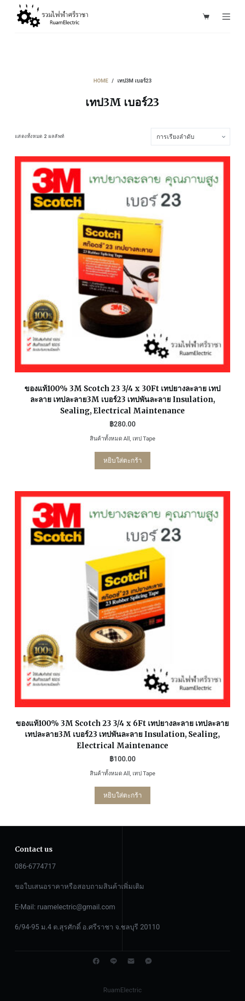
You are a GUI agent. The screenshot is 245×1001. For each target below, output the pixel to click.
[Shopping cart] (206, 16)
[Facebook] (96, 961)
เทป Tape (144, 438)
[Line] (113, 961)
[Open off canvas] (226, 17)
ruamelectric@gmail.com (76, 907)
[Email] (131, 961)
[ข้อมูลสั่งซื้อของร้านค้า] (190, 136)
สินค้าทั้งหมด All (110, 438)
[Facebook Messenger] (148, 961)
